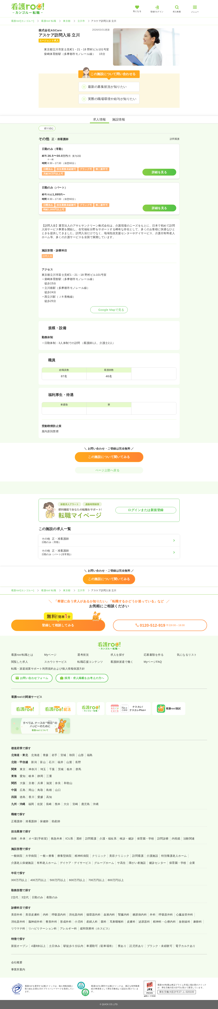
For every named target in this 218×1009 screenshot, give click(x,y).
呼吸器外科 (166, 914)
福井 (60, 762)
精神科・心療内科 (164, 921)
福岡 (31, 804)
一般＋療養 (47, 855)
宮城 (63, 755)
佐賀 (40, 804)
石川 (51, 762)
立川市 (81, 21)
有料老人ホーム (47, 862)
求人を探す (117, 654)
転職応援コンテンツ (90, 661)
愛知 (22, 776)
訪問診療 (163, 838)
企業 (192, 862)
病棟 (14, 838)
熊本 (58, 804)
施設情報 (118, 119)
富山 (43, 762)
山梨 (69, 762)
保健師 (44, 821)
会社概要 (17, 962)
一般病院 (17, 855)
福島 (90, 755)
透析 (79, 838)
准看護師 (31, 821)
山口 (58, 789)
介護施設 (152, 855)
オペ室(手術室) (38, 838)
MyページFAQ (153, 661)
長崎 (49, 804)
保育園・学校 (145, 838)
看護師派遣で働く (121, 661)
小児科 (79, 921)
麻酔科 (197, 921)
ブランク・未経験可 (159, 945)
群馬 (78, 769)
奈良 (58, 783)
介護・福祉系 (108, 838)
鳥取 (40, 789)
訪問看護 (91, 838)
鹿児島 (85, 804)
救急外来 (56, 838)
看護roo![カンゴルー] (22, 21)
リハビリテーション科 (42, 928)
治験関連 (189, 838)
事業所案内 (18, 969)
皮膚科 (131, 921)
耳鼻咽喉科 (117, 921)
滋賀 (49, 783)
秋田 (72, 755)
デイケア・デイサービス (75, 862)
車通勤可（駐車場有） (100, 945)
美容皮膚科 (32, 914)
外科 (153, 914)
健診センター (157, 862)
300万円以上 (19, 880)
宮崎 (75, 804)
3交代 (25, 897)
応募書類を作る (154, 654)
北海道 (35, 755)
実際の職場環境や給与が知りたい (112, 99)
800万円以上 (116, 880)
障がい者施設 (137, 862)
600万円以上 (77, 880)
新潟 (34, 762)
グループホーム (104, 862)
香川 (31, 797)
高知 (49, 797)
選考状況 (83, 654)
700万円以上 (96, 880)
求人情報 (99, 119)
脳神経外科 (35, 921)
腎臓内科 (123, 914)
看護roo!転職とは (22, 654)
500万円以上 (58, 880)
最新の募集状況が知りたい (107, 86)
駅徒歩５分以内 (73, 945)
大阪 (22, 783)
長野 (78, 762)
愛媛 (40, 797)
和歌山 (68, 783)
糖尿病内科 (140, 914)
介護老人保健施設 (22, 862)
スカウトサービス (55, 661)
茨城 (61, 769)
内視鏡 (176, 838)
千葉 (52, 769)
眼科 (104, 921)
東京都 (66, 21)
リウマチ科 (18, 928)
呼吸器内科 (59, 914)
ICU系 (69, 838)
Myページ (50, 654)
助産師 (56, 821)
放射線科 (184, 921)
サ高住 (121, 862)
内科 (46, 914)
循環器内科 (93, 914)
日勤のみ (37, 897)
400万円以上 (38, 880)
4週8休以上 (38, 945)
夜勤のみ (52, 897)
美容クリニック (119, 855)
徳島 (22, 797)
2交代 (14, 897)
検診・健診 (127, 838)
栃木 (69, 769)
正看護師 (17, 821)
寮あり (122, 945)
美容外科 (17, 914)
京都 (31, 783)
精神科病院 (82, 855)
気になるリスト (187, 654)
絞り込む (47, 128)
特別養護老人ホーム (174, 855)
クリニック (99, 855)
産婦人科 (92, 921)
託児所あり (136, 945)
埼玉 (43, 769)
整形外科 (51, 921)
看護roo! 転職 (48, 21)
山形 (81, 755)
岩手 (54, 755)
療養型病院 (64, 855)
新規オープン (19, 945)
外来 (22, 838)
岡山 (31, 789)
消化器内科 (76, 914)
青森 (46, 755)
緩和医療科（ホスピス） (95, 928)
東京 (22, 769)
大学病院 (31, 855)
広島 (22, 789)
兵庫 (40, 783)
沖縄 (96, 804)
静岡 (40, 776)
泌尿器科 (144, 921)
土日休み (54, 945)
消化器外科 (18, 921)
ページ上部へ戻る (109, 470)
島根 (49, 789)
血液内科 (109, 914)
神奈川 (33, 769)
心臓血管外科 (184, 914)
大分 (66, 804)
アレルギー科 (68, 928)
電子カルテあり (185, 945)
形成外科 (65, 921)
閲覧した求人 (19, 661)
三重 (49, 776)
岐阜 (31, 776)
